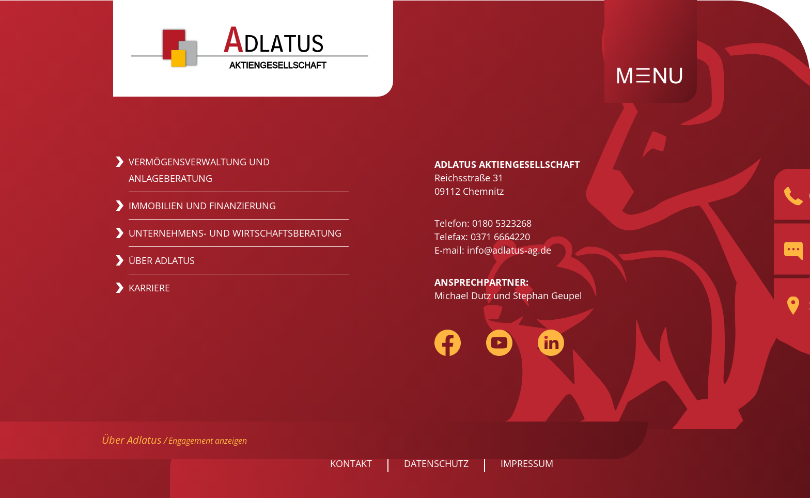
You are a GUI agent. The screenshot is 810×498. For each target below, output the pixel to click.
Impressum (527, 463)
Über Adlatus (132, 440)
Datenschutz (436, 463)
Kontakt (351, 463)
